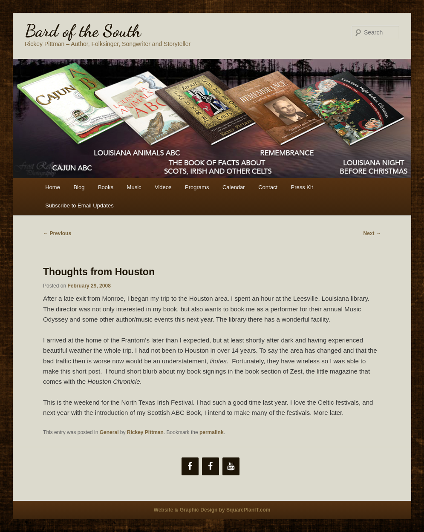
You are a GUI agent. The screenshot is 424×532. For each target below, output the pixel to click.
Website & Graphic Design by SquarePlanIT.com (212, 510)
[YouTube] (230, 466)
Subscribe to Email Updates (79, 205)
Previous (57, 233)
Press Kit (302, 187)
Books (105, 187)
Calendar (233, 187)
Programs (197, 187)
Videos (163, 187)
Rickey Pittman (145, 432)
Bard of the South (83, 30)
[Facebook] (190, 466)
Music (134, 187)
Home (52, 187)
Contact (267, 187)
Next (372, 233)
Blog (78, 187)
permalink (211, 432)
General (109, 432)
